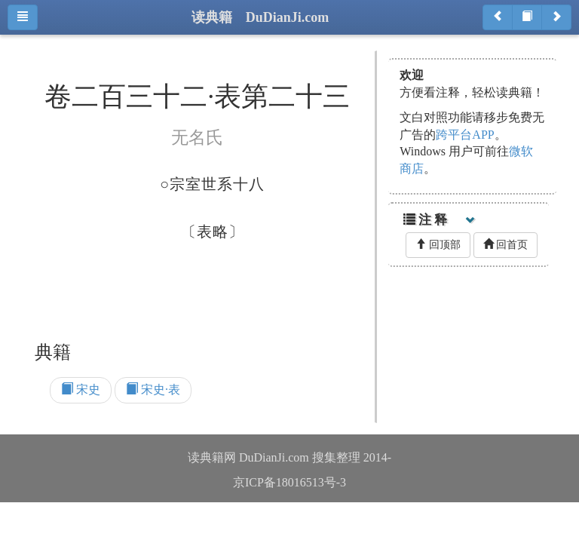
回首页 (505, 244)
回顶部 (438, 244)
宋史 (80, 389)
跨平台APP (465, 134)
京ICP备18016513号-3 (289, 482)
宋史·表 (153, 389)
